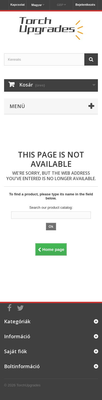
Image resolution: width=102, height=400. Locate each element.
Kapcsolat (17, 4)
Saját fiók (15, 351)
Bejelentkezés (85, 4)
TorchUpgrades (29, 385)
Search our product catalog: (51, 207)
